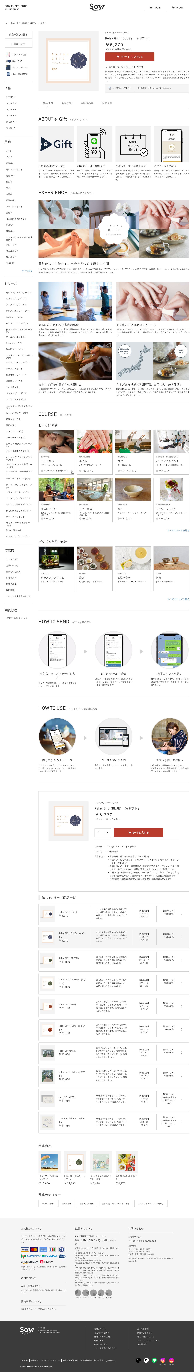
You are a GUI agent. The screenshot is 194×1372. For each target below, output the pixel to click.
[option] (113, 229)
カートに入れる (138, 832)
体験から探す (18, 43)
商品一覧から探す (18, 34)
